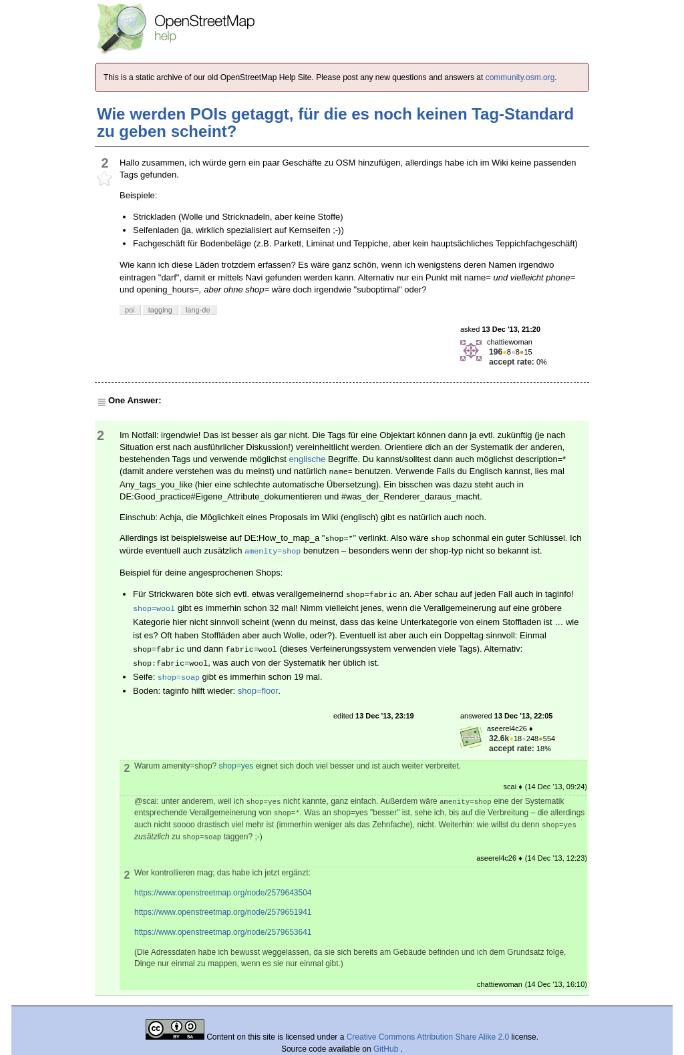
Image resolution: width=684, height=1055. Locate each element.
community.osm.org (520, 77)
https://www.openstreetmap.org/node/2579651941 (223, 912)
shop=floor (258, 691)
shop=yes (236, 766)
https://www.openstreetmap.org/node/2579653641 (223, 932)
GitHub (387, 1049)
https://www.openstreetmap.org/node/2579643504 (223, 892)
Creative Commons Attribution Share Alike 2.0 (428, 1037)
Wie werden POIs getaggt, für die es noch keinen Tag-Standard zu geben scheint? (335, 122)
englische (307, 459)
